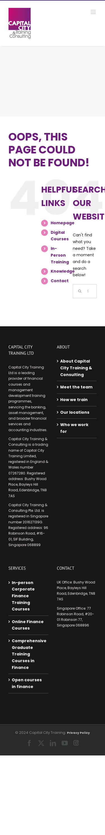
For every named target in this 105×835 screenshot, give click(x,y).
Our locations (74, 412)
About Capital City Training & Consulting (76, 367)
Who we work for (74, 428)
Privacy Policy (78, 733)
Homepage (62, 223)
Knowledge (63, 271)
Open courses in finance (27, 683)
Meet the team (76, 387)
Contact (60, 281)
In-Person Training (60, 255)
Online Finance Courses (28, 625)
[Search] (80, 291)
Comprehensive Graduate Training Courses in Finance (29, 654)
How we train (74, 399)
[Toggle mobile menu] (94, 12)
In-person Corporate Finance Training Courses (23, 596)
